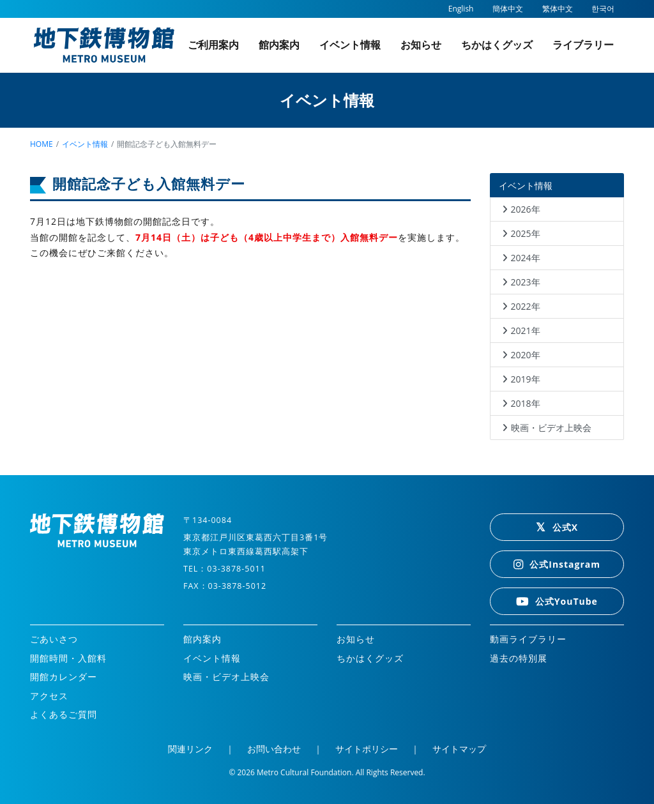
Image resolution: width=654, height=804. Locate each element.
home (41, 144)
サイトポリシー (366, 749)
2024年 (525, 258)
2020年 (525, 355)
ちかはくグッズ (497, 45)
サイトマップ (459, 749)
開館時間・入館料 (68, 658)
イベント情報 (350, 45)
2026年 (525, 209)
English (461, 8)
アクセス (49, 696)
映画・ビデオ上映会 (551, 427)
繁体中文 (557, 8)
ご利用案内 (213, 45)
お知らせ (420, 45)
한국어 (602, 8)
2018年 (525, 403)
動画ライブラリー (528, 639)
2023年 (525, 282)
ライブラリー (583, 45)
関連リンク (190, 749)
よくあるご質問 (63, 714)
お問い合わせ (274, 749)
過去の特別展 (518, 658)
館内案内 (279, 45)
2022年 (525, 306)
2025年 (525, 233)
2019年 (525, 379)
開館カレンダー (63, 677)
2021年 (525, 330)
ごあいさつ (54, 639)
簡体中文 (507, 8)
